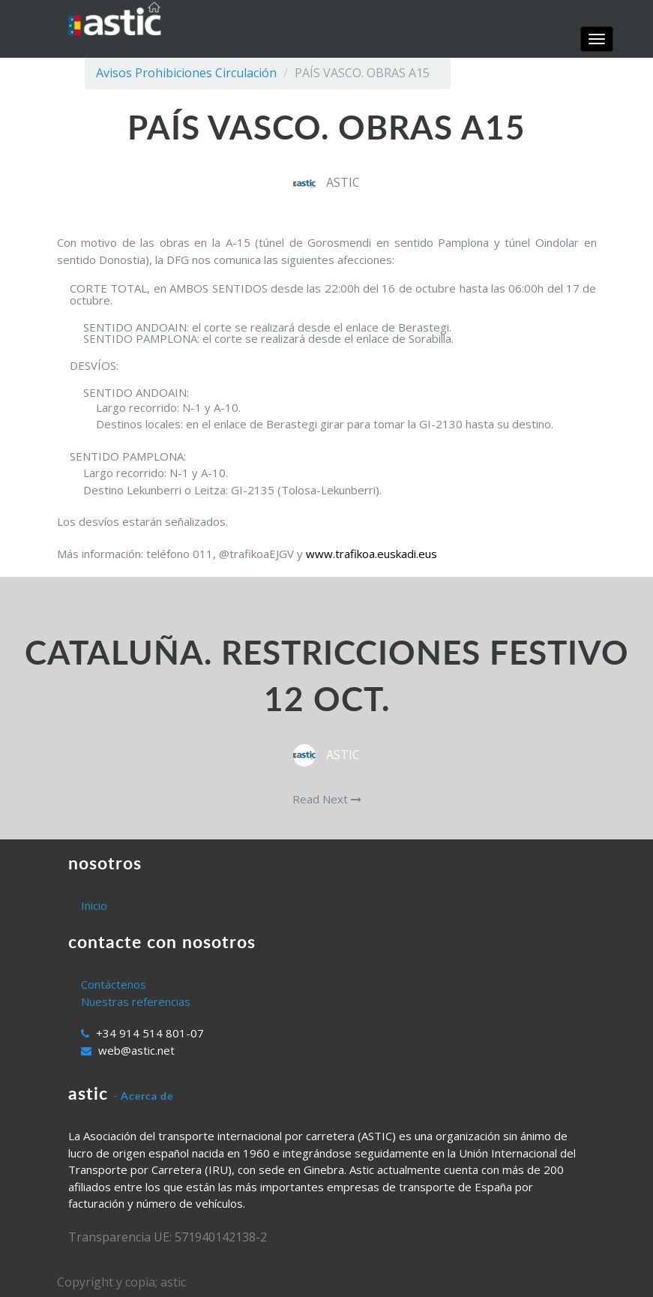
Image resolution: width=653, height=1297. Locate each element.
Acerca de (147, 1095)
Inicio (94, 905)
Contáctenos (113, 984)
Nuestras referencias (135, 1001)
